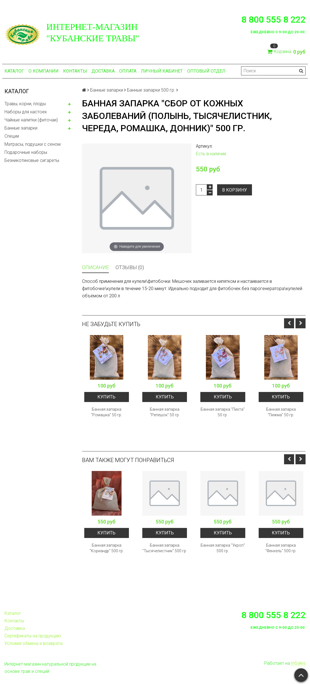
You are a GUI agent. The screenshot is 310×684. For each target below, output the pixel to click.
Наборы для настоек (25, 111)
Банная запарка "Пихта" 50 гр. (223, 412)
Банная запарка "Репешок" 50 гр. (165, 412)
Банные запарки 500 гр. (151, 90)
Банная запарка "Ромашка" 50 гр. (106, 412)
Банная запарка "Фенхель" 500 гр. (280, 548)
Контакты (75, 71)
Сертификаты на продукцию (32, 635)
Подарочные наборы (25, 152)
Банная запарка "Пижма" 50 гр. (281, 412)
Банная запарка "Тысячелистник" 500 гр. (164, 548)
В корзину (234, 190)
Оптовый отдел (206, 71)
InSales (298, 663)
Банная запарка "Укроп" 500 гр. (223, 548)
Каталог (14, 71)
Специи (11, 136)
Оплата (127, 71)
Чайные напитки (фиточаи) (31, 120)
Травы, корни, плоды (25, 103)
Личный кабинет (162, 71)
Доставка (103, 71)
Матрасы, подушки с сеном (32, 144)
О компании (43, 71)
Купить (106, 397)
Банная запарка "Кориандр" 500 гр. (107, 548)
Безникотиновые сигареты (31, 160)
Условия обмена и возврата (33, 643)
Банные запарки (20, 128)
